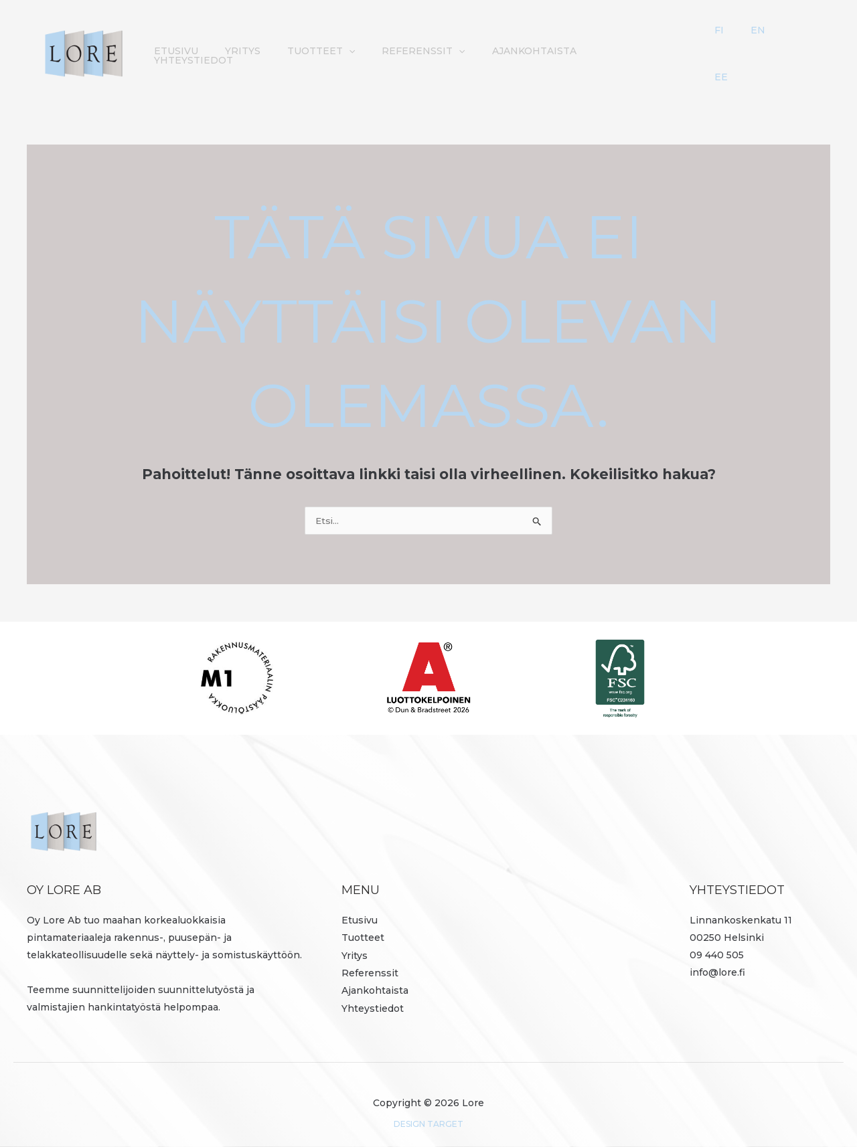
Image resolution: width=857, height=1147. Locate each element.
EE (807, 43)
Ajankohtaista (598, 43)
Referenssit (369, 956)
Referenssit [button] (494, 43)
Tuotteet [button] (399, 43)
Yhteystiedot (700, 43)
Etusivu (267, 43)
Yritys (327, 43)
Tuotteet (362, 921)
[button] (426, 43)
